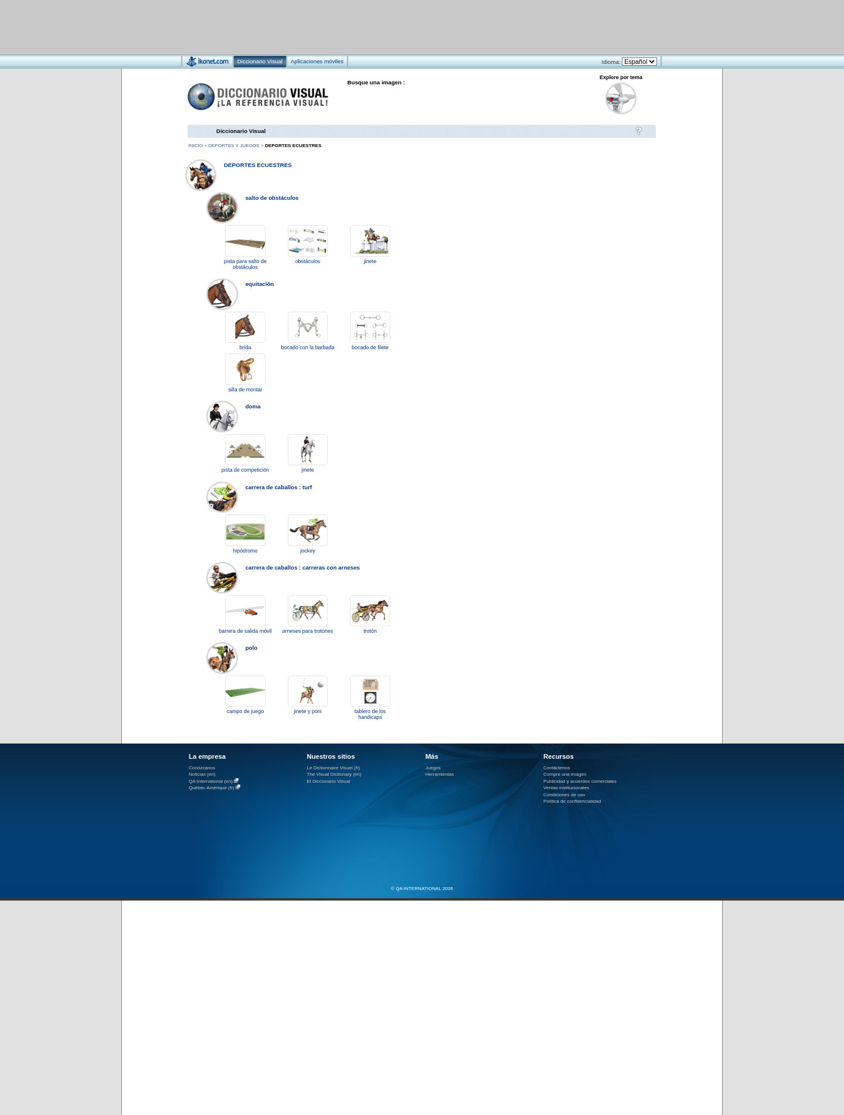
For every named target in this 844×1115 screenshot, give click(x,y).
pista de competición (245, 470)
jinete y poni (308, 711)
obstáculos (308, 261)
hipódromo (245, 551)
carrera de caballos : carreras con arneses (303, 567)
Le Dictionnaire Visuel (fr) (333, 767)
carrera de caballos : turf (279, 487)
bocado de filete (370, 347)
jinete (370, 261)
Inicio (195, 145)
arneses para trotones (308, 631)
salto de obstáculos (272, 198)
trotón (370, 631)
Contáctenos (556, 767)
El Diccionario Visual (328, 781)
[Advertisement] (387, 26)
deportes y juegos (233, 145)
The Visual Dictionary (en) (334, 774)
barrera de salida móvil (245, 631)
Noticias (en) (202, 774)
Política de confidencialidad (572, 801)
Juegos (433, 767)
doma (253, 406)
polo (252, 648)
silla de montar (245, 390)
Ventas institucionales (566, 787)
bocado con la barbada (308, 347)
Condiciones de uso (564, 794)
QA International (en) (211, 781)
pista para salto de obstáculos (245, 264)
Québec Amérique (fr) (211, 787)
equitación (260, 284)
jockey (307, 551)
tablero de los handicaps (370, 714)
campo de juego (245, 711)
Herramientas (440, 774)
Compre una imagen (564, 774)
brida (245, 347)
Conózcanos (202, 767)
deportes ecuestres (258, 165)
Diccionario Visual (241, 131)
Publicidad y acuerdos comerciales (580, 781)
